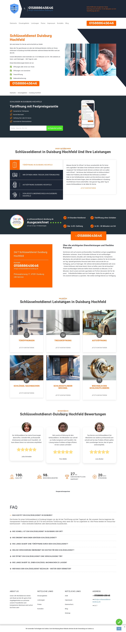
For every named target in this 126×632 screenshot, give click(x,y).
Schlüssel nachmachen (26, 386)
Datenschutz (69, 604)
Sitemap (67, 613)
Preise (43, 23)
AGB (66, 595)
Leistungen (35, 23)
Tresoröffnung (62, 340)
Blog (67, 23)
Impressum (51, 23)
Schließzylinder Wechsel (63, 387)
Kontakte (60, 23)
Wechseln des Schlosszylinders (99, 387)
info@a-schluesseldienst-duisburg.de (40, 10)
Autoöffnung (99, 340)
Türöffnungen (27, 340)
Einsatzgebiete (24, 23)
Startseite (13, 23)
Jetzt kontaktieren (88, 188)
